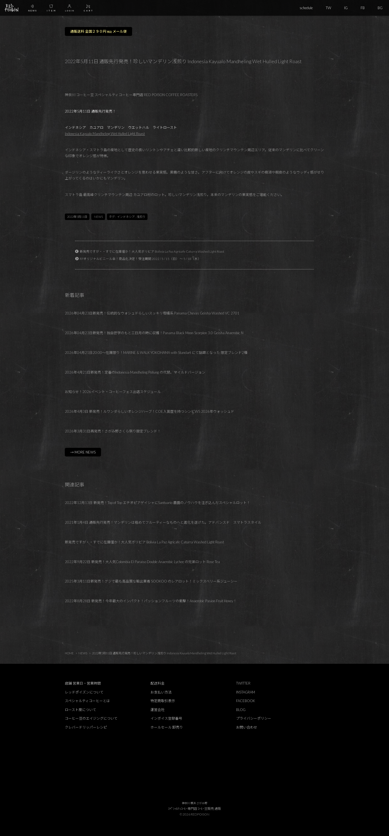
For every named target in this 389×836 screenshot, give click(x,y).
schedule (306, 8)
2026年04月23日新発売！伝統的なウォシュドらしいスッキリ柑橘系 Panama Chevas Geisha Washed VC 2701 (152, 313)
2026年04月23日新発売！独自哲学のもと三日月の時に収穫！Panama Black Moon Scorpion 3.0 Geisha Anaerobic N (154, 333)
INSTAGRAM (245, 692)
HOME (69, 653)
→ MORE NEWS (83, 452)
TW (328, 8)
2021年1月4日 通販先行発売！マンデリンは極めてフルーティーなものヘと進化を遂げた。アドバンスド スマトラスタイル (163, 522)
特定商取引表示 (162, 701)
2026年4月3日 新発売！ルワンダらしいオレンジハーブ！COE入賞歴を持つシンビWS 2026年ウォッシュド (149, 411)
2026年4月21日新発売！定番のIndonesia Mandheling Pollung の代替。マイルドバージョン (135, 372)
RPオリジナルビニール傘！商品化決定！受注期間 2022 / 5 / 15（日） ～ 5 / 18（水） (140, 258)
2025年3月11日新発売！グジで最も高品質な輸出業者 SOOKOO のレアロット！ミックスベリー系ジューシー (151, 581)
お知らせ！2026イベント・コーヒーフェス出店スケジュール (113, 392)
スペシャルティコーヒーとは (87, 701)
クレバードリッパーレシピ (86, 727)
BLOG (241, 710)
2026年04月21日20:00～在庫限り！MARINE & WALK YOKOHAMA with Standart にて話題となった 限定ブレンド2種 (156, 352)
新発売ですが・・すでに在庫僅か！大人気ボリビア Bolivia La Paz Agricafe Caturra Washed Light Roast (152, 251)
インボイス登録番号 (166, 718)
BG (380, 8)
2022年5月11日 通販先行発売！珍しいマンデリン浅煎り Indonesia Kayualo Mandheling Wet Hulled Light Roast (164, 653)
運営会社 (157, 710)
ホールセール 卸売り (166, 727)
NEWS (98, 216)
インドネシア (126, 216)
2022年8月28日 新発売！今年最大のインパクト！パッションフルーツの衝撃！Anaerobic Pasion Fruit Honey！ (151, 601)
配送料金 (157, 683)
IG (346, 8)
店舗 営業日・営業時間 (83, 683)
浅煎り (140, 216)
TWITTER (243, 683)
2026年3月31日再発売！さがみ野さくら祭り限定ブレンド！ (113, 431)
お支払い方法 (161, 692)
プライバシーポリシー (253, 718)
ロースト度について (80, 710)
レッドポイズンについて (84, 692)
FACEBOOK (245, 701)
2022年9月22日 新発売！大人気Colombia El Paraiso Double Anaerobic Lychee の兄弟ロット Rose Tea (142, 562)
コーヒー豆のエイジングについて (91, 718)
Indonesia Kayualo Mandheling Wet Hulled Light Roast (105, 133)
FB (363, 8)
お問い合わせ (246, 727)
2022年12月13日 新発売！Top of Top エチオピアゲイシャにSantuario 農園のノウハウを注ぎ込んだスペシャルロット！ (157, 502)
